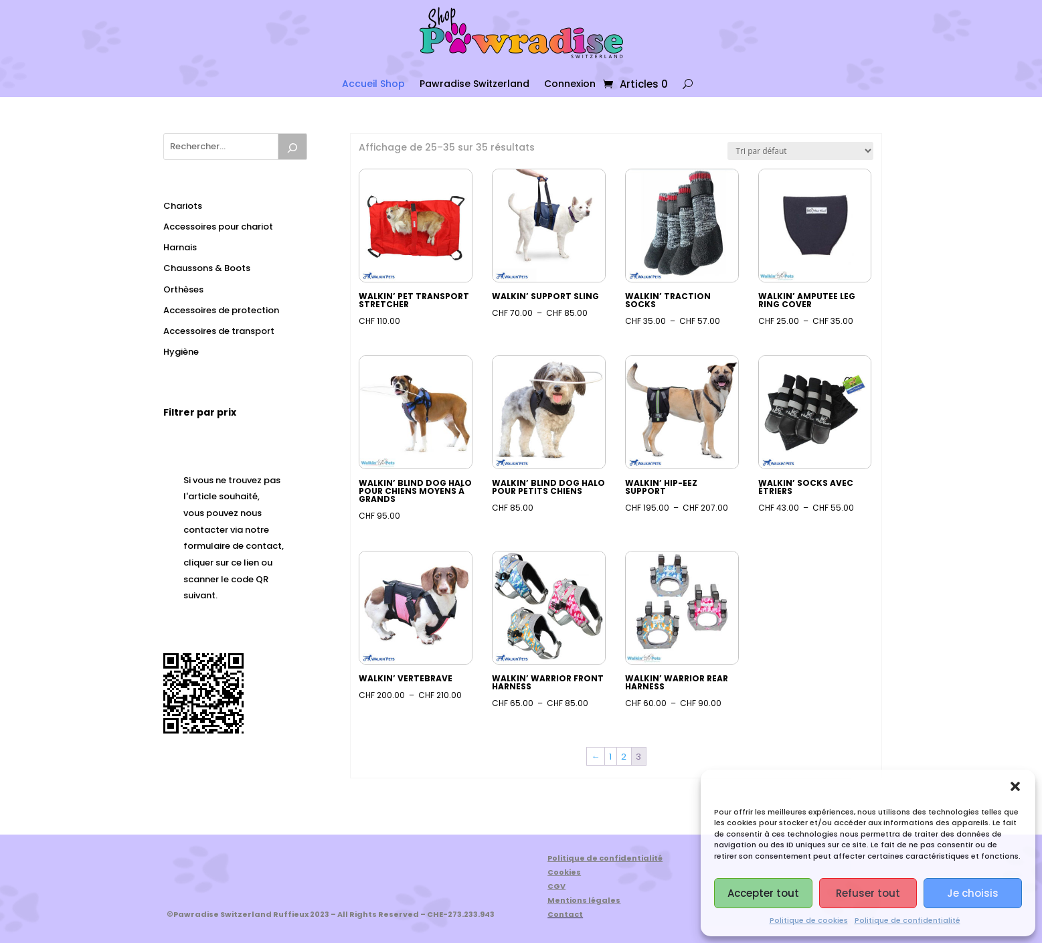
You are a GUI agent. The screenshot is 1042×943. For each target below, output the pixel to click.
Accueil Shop (373, 83)
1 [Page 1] (610, 756)
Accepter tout (763, 893)
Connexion (570, 83)
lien (251, 562)
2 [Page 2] (623, 756)
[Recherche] (292, 146)
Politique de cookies (809, 920)
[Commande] (800, 151)
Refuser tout (868, 893)
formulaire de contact (232, 545)
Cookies (564, 872)
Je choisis (972, 893)
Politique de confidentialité (907, 920)
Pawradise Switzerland (474, 83)
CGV (556, 886)
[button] (1015, 786)
